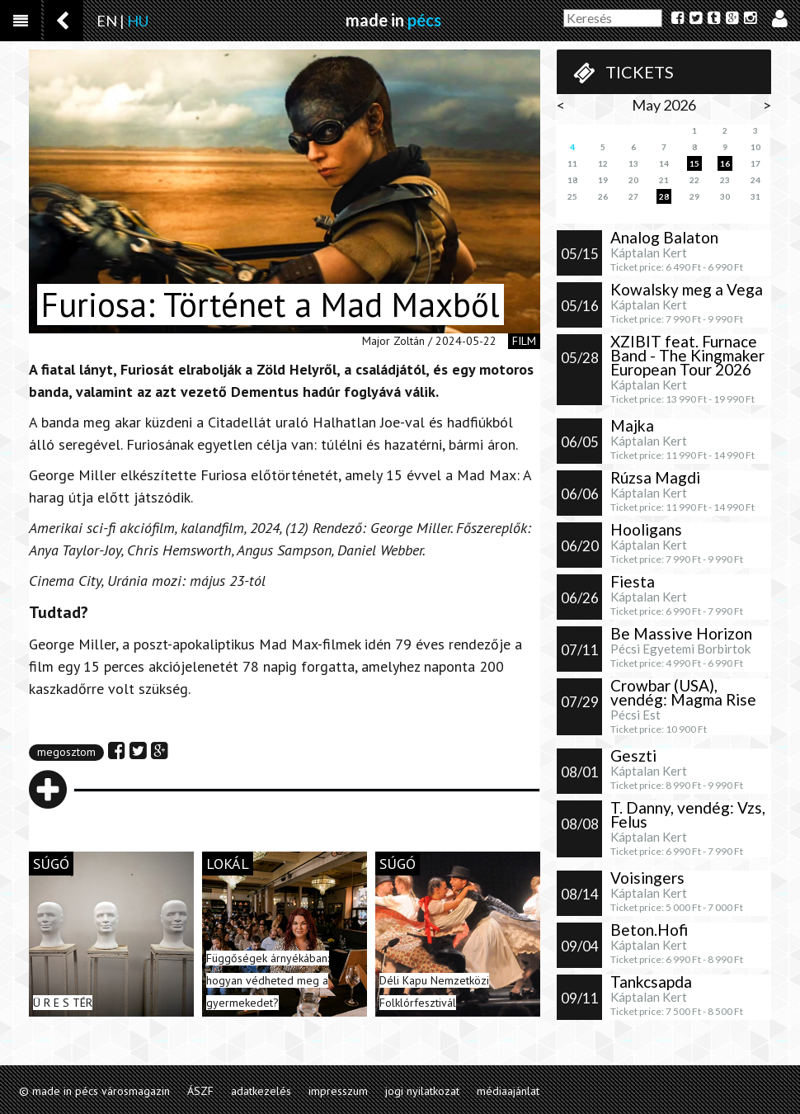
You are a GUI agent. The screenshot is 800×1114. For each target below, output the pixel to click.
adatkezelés (261, 1090)
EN (106, 21)
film (524, 340)
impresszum (338, 1090)
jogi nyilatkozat (422, 1090)
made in (393, 20)
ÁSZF (200, 1090)
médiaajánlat (508, 1090)
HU (137, 21)
